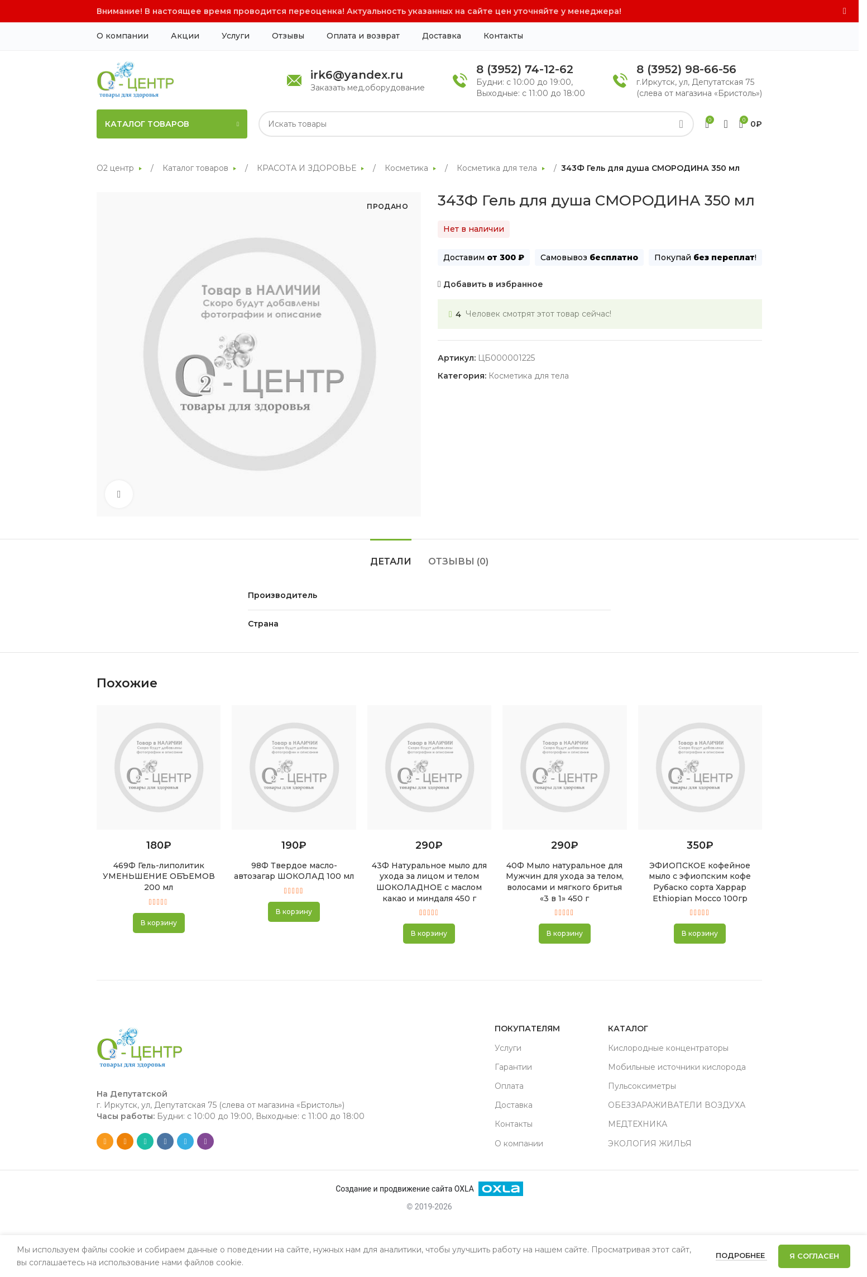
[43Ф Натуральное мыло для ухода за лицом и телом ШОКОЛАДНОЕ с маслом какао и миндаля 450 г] (429, 768)
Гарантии (513, 1067)
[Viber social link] (205, 1141)
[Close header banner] (845, 11)
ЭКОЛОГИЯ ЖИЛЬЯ (650, 1144)
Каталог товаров (196, 168)
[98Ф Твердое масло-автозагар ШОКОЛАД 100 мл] (294, 768)
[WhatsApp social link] (145, 1141)
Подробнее (741, 1255)
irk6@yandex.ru (356, 75)
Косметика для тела (498, 168)
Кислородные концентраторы (668, 1048)
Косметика (407, 168)
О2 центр (116, 168)
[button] (159, 923)
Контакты (514, 1124)
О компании (519, 1144)
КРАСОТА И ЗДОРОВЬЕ (307, 168)
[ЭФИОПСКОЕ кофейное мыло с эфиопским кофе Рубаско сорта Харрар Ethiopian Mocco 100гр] (700, 768)
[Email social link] (105, 1141)
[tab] (390, 556)
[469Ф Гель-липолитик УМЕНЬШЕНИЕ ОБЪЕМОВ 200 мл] (159, 768)
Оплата (509, 1086)
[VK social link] (165, 1141)
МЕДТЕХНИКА (637, 1124)
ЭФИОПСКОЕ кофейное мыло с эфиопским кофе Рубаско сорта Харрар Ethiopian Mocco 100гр (700, 881)
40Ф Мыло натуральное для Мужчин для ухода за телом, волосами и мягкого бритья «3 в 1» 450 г (565, 881)
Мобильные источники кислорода (677, 1067)
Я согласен (814, 1255)
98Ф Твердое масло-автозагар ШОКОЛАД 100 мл (294, 871)
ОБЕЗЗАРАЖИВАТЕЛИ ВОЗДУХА (676, 1105)
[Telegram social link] (185, 1141)
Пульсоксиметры (642, 1086)
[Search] (476, 124)
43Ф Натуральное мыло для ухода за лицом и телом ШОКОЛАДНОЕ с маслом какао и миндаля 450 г (429, 881)
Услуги (508, 1048)
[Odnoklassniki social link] (125, 1141)
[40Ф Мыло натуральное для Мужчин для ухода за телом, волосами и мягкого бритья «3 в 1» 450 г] (564, 768)
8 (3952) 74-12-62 (524, 69)
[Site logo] (135, 79)
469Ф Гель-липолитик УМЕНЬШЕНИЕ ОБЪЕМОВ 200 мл (159, 876)
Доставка (514, 1105)
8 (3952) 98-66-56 (686, 69)
